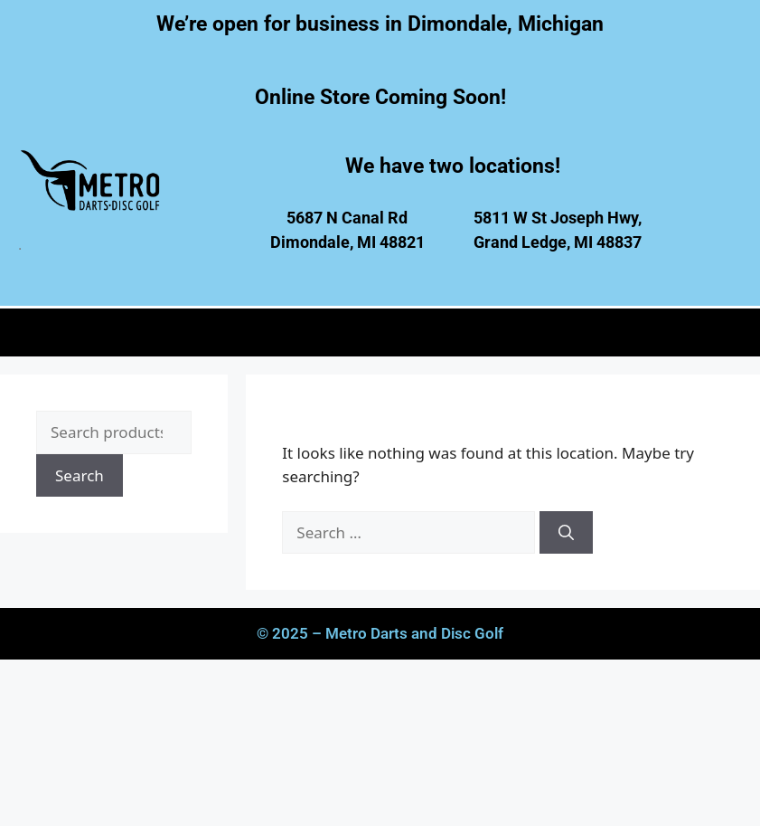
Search (79, 475)
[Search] (566, 533)
